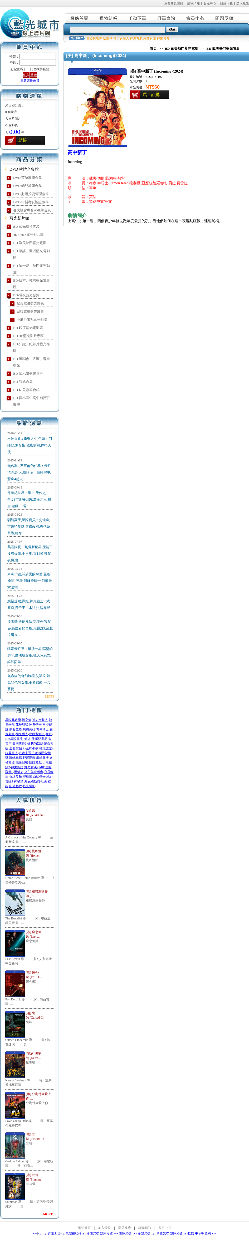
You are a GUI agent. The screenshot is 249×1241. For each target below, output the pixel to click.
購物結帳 (109, 17)
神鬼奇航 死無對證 (143, 38)
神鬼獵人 (22, 734)
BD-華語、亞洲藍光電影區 (31, 254)
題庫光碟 (106, 1233)
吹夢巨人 (11, 753)
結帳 (22, 140)
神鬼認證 (17, 767)
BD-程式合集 (23, 382)
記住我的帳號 (39, 69)
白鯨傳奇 (39, 777)
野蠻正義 (29, 758)
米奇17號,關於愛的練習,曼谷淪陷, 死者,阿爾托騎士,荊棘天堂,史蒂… (29, 580)
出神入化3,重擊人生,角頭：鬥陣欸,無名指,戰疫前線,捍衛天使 (29, 445)
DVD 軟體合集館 (24, 169)
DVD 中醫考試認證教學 (31, 202)
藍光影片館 (19, 218)
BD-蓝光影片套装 (26, 226)
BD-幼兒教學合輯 (26, 390)
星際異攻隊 (13, 720)
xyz (35, 1233)
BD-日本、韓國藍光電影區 (31, 283)
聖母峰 (27, 777)
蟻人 (28, 739)
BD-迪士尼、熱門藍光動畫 (31, 269)
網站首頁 (80, 17)
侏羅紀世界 (39, 739)
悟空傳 (26, 720)
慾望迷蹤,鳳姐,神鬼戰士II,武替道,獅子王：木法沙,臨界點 (28, 604)
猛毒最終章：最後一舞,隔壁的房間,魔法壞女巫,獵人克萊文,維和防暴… (30, 655)
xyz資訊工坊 (51, 1233)
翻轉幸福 (15, 758)
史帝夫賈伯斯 (28, 753)
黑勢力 (18, 772)
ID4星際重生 (14, 739)
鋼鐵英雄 (29, 729)
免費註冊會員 (29, 80)
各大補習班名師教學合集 (32, 210)
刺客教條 (15, 729)
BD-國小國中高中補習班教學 (31, 401)
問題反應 (225, 17)
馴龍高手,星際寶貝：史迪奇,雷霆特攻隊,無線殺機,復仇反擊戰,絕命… (28, 526)
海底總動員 (32, 781)
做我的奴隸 (35, 743)
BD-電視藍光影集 (26, 295)
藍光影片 (15, 786)
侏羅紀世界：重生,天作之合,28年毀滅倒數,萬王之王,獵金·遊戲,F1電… (29, 499)
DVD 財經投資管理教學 (31, 194)
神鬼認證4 (46, 748)
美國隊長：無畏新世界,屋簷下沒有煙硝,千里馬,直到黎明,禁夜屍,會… (30, 553)
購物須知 (193, 3)
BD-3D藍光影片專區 (28, 336)
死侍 (49, 734)
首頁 (153, 48)
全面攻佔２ (17, 748)
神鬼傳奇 (35, 724)
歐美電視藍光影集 (30, 303)
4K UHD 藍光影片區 (28, 235)
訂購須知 (144, 1228)
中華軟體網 (203, 1233)
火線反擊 (15, 777)
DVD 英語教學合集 (27, 178)
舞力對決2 (31, 767)
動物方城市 (37, 734)
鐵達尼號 (22, 762)
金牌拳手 (32, 748)
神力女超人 (40, 720)
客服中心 (209, 3)
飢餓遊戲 (35, 762)
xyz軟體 (188, 1233)
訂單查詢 (167, 17)
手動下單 (138, 17)
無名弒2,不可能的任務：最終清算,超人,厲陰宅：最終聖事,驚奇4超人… (29, 472)
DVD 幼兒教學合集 (27, 186)
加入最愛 (242, 3)
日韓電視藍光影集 (30, 311)
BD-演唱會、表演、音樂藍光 (31, 362)
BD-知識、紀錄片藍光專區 (31, 347)
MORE (49, 696)
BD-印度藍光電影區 (28, 328)
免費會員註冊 (173, 3)
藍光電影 (29, 786)
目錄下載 (226, 3)
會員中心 (196, 17)
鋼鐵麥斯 (42, 758)
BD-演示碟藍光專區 (28, 373)
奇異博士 (42, 729)
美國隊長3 (19, 743)
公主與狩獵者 (33, 772)
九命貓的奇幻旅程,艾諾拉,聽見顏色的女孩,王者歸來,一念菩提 (28, 682)
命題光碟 (93, 1233)
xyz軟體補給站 (71, 1233)
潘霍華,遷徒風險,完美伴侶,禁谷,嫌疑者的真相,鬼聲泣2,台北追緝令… (30, 628)
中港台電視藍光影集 (32, 320)
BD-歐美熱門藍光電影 (29, 243)
